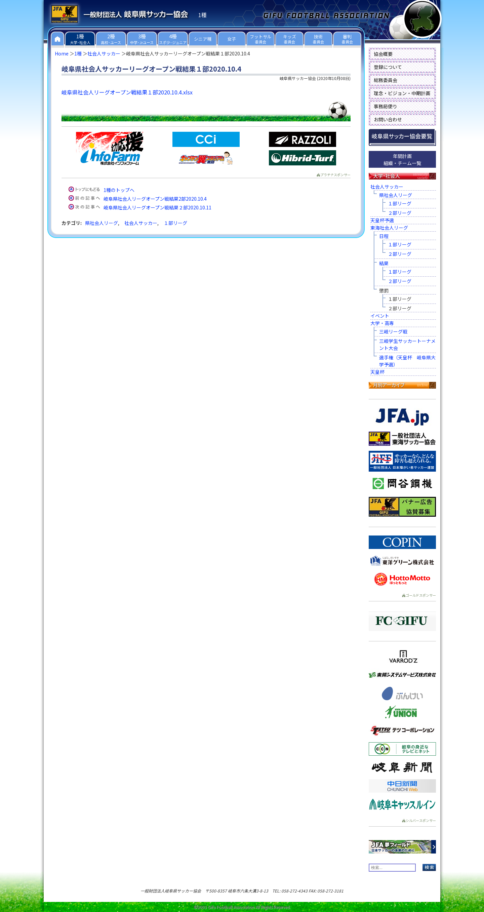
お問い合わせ (388, 119)
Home (62, 53)
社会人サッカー (103, 53)
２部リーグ (399, 212)
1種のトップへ (119, 190)
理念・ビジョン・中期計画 (402, 93)
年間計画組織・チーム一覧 (402, 159)
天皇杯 (377, 371)
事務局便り (385, 106)
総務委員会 (385, 80)
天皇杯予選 (382, 220)
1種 (78, 53)
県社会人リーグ (101, 223)
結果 (384, 263)
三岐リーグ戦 (393, 331)
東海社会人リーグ (389, 227)
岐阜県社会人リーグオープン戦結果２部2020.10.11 (157, 207)
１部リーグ (175, 223)
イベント (379, 315)
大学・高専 (382, 323)
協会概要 (383, 53)
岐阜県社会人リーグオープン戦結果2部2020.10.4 (155, 198)
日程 (384, 236)
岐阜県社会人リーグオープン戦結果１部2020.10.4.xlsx (127, 92)
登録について (388, 67)
